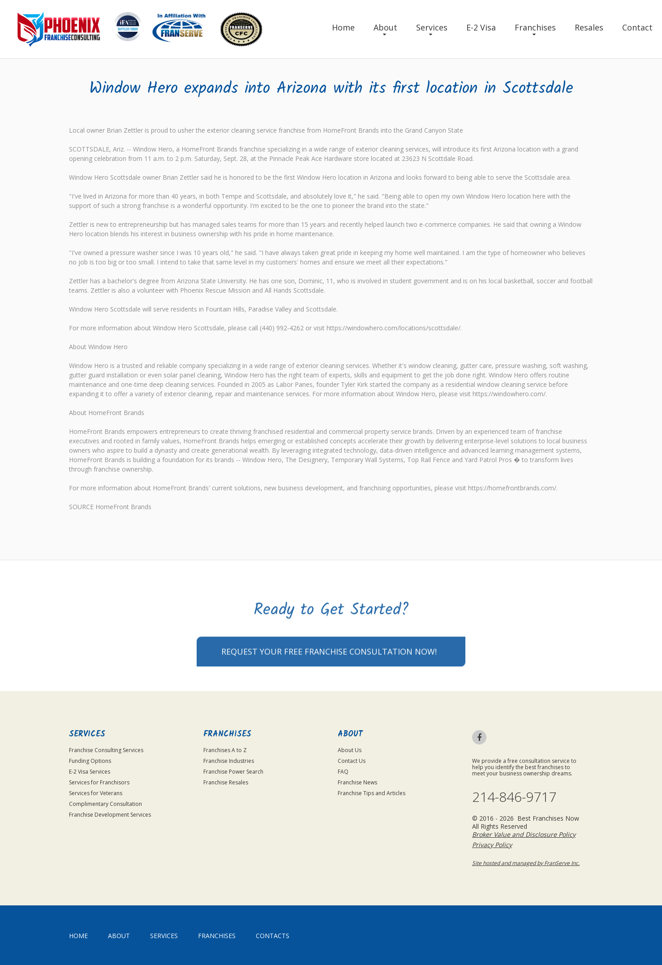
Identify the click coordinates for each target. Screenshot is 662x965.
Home (343, 27)
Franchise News (357, 782)
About (385, 27)
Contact (637, 27)
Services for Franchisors (99, 782)
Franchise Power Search (233, 771)
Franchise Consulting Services (106, 750)
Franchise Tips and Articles (371, 793)
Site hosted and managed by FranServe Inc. (526, 863)
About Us (349, 750)
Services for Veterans (95, 793)
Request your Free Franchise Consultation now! (329, 681)
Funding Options (90, 761)
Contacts (272, 935)
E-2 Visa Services (89, 771)
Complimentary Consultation (105, 804)
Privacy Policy (492, 844)
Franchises (535, 27)
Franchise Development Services (110, 814)
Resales (589, 27)
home (78, 935)
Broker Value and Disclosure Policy (524, 834)
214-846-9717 (514, 797)
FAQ (343, 771)
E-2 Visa (481, 27)
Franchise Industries (228, 761)
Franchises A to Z (225, 750)
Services (431, 27)
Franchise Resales (225, 782)
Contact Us (351, 761)
